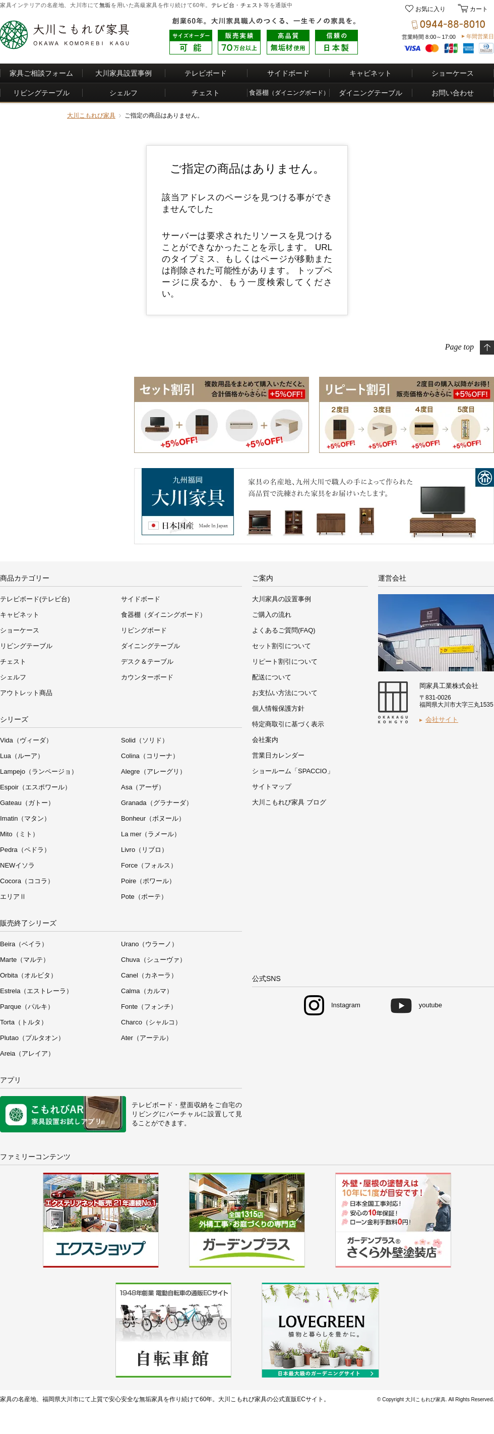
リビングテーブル (41, 93)
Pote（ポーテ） (144, 896)
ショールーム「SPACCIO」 (293, 771)
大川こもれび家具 (91, 115)
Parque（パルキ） (27, 1006)
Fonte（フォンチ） (149, 1006)
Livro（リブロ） (144, 849)
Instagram (345, 1005)
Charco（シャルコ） (151, 1022)
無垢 (105, 5)
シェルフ (123, 93)
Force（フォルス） (149, 865)
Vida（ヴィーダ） (26, 740)
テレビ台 (222, 5)
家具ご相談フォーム (41, 73)
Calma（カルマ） (147, 991)
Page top (459, 346)
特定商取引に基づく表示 (288, 724)
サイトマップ (271, 786)
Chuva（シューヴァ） (153, 959)
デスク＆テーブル (147, 661)
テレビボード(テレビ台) (35, 599)
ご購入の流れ (271, 614)
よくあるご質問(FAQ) (284, 630)
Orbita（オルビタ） (28, 975)
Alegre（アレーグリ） (153, 771)
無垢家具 (151, 1399)
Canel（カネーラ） (149, 975)
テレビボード (205, 73)
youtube (430, 1005)
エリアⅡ (13, 896)
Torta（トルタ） (23, 1022)
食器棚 (289, 92)
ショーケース (452, 73)
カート (478, 9)
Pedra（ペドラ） (25, 849)
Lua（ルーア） (22, 756)
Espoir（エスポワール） (35, 787)
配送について (271, 677)
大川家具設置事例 (123, 73)
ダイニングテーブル (370, 93)
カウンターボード (147, 677)
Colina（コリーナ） (150, 756)
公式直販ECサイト (298, 1399)
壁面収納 (194, 1105)
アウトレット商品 (26, 693)
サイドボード (288, 73)
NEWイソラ (17, 865)
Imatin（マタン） (25, 818)
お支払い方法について (285, 693)
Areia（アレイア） (27, 1053)
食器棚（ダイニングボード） (163, 614)
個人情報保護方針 (278, 708)
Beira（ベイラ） (24, 944)
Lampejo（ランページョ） (39, 771)
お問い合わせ (452, 93)
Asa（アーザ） (143, 787)
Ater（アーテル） (146, 1038)
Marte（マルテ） (24, 959)
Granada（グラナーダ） (157, 803)
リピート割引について (285, 661)
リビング (145, 1114)
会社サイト (441, 719)
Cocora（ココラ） (27, 881)
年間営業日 (480, 36)
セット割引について (281, 646)
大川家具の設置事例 (281, 599)
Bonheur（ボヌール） (153, 818)
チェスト (252, 5)
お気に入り (430, 9)
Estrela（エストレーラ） (36, 991)
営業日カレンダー (278, 755)
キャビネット (370, 73)
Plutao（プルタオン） (32, 1038)
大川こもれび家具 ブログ (289, 802)
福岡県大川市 (60, 1399)
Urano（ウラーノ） (149, 944)
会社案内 (265, 739)
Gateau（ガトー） (27, 803)
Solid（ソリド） (144, 740)
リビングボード (144, 630)
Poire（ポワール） (148, 881)
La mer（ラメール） (150, 834)
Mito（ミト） (19, 834)
